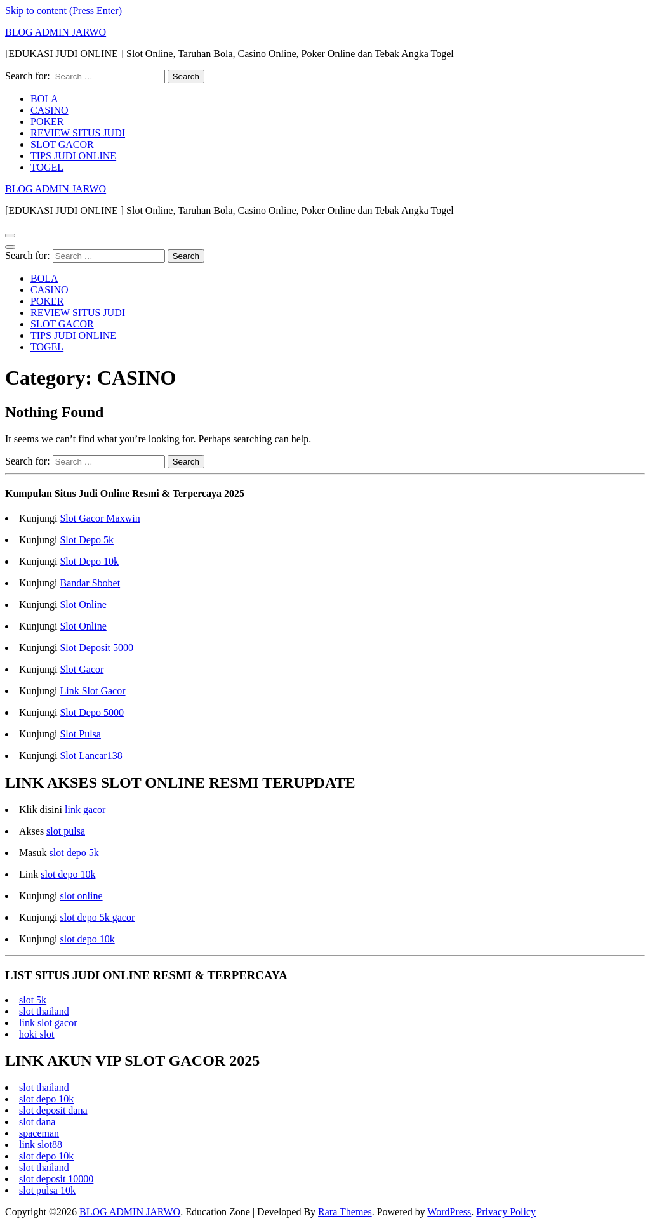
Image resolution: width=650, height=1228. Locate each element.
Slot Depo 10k (89, 561)
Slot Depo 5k (86, 539)
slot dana (37, 1121)
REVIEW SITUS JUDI (77, 133)
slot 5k (32, 999)
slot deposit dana (53, 1110)
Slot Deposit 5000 (96, 647)
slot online (81, 895)
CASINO (49, 110)
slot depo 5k (74, 852)
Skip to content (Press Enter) (63, 10)
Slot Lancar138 (91, 755)
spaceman (39, 1133)
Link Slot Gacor (92, 690)
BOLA (44, 98)
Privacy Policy (506, 1211)
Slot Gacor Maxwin (100, 518)
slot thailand (44, 1011)
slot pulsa (65, 831)
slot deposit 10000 (56, 1178)
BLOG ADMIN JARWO (55, 32)
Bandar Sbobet (90, 583)
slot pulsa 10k (47, 1190)
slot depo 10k (68, 874)
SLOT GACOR (62, 144)
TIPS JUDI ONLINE (73, 155)
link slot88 (40, 1144)
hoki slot (37, 1034)
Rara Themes (345, 1211)
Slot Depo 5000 (91, 712)
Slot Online (83, 604)
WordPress (449, 1211)
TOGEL (46, 167)
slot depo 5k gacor (97, 917)
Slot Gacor (81, 669)
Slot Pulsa (80, 734)
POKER (46, 121)
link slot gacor (48, 1022)
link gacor (85, 809)
